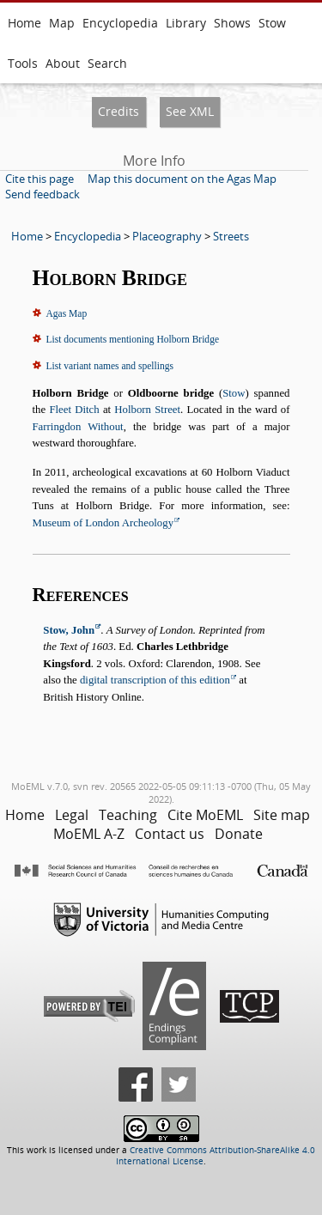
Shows (232, 23)
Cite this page (39, 178)
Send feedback (42, 194)
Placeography (167, 236)
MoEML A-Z (89, 833)
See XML (190, 111)
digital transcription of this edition (155, 680)
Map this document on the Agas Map (182, 178)
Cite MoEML (205, 814)
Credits (118, 111)
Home (24, 23)
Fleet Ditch (74, 410)
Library (186, 23)
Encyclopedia (120, 23)
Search (107, 63)
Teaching (128, 814)
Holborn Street (147, 410)
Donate (239, 833)
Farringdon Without (78, 427)
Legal (71, 814)
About (63, 63)
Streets (231, 236)
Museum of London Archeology (103, 523)
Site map (281, 814)
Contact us (169, 833)
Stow (272, 23)
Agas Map (67, 313)
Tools (23, 63)
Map (62, 23)
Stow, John (68, 630)
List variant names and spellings (109, 366)
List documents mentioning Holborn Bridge (133, 339)
